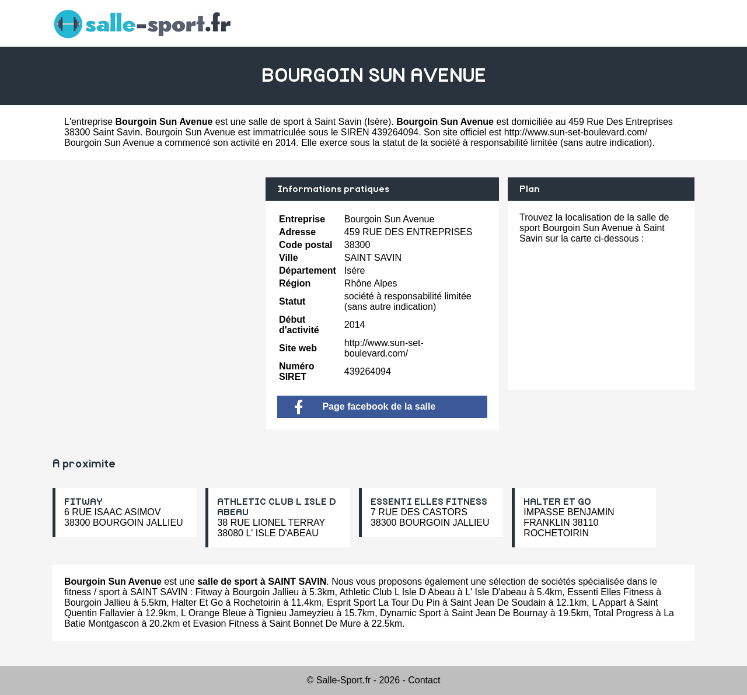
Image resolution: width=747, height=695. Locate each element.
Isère (377, 122)
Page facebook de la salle (365, 406)
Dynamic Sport (410, 613)
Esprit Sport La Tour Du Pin (383, 602)
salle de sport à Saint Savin (305, 122)
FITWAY (83, 502)
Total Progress (623, 613)
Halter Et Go (197, 602)
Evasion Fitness (226, 623)
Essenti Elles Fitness (610, 592)
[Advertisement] (155, 259)
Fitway (208, 592)
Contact (424, 680)
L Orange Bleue (213, 613)
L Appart (609, 602)
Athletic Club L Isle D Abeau (397, 592)
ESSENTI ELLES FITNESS (429, 502)
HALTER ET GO (557, 502)
